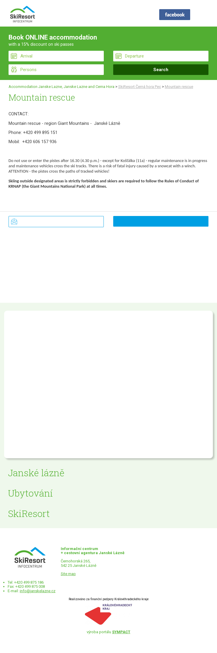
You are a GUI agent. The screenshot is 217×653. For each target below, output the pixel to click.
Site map (68, 574)
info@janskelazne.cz (37, 591)
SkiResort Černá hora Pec (139, 86)
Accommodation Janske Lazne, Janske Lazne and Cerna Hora (61, 86)
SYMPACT (121, 632)
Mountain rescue (179, 86)
